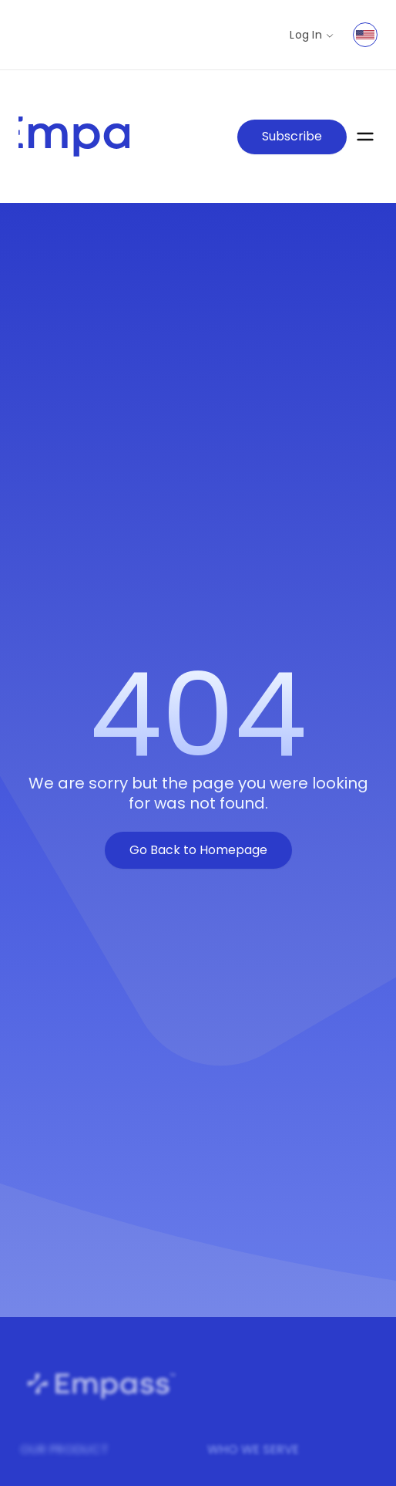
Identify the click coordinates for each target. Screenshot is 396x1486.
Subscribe (292, 136)
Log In (312, 35)
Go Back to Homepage (198, 850)
